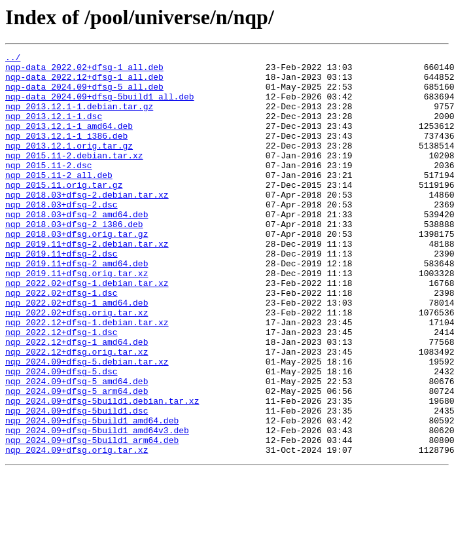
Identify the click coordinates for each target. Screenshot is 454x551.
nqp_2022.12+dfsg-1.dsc (61, 389)
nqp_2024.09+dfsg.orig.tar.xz (76, 530)
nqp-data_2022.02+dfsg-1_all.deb (84, 71)
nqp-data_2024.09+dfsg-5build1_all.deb (99, 106)
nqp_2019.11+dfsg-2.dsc (61, 294)
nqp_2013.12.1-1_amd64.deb (69, 141)
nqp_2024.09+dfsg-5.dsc (61, 436)
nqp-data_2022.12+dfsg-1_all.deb (84, 82)
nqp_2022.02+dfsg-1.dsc (61, 341)
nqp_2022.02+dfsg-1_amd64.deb (76, 353)
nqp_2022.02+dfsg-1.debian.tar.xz (87, 330)
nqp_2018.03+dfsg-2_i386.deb (74, 259)
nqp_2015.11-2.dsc (48, 188)
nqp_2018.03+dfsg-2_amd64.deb (76, 247)
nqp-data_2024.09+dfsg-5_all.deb (84, 94)
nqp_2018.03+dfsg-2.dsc (61, 235)
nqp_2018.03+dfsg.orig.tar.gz (76, 271)
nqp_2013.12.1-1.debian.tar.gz (79, 118)
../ (12, 59)
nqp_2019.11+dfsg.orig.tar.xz (76, 318)
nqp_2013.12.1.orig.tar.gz (69, 165)
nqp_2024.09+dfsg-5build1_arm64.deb (92, 518)
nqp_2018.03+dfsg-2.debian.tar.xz (87, 224)
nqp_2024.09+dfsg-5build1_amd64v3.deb (97, 506)
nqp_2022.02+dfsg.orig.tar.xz (76, 365)
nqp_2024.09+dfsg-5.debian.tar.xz (87, 424)
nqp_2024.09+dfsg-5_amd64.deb (76, 447)
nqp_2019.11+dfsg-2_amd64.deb (76, 306)
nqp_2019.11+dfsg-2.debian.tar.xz (87, 283)
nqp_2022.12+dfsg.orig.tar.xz (76, 412)
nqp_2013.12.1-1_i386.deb (66, 153)
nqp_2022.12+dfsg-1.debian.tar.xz (87, 377)
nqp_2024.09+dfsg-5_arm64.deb (76, 459)
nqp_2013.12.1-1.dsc (53, 129)
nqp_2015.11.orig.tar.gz (63, 212)
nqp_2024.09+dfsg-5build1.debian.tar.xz (102, 471)
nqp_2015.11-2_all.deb (59, 200)
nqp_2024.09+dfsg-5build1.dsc (76, 483)
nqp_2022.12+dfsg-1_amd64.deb (76, 400)
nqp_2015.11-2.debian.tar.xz (74, 177)
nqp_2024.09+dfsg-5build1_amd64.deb (92, 495)
